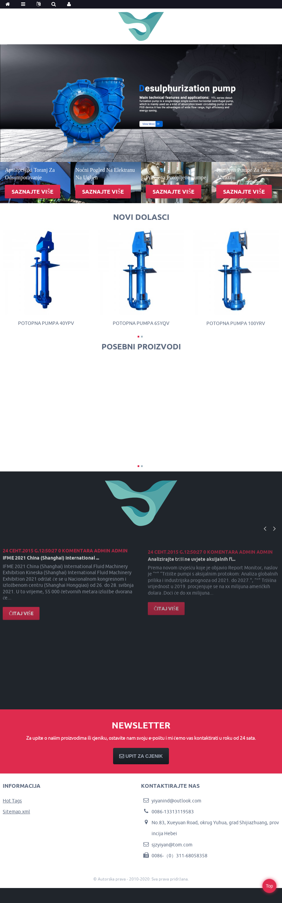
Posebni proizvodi (141, 346)
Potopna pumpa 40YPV (46, 325)
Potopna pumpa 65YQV (141, 326)
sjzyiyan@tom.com (172, 844)
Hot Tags (12, 800)
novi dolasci (141, 217)
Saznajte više (32, 192)
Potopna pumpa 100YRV (235, 327)
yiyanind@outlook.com (176, 800)
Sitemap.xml (16, 811)
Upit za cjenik (144, 756)
